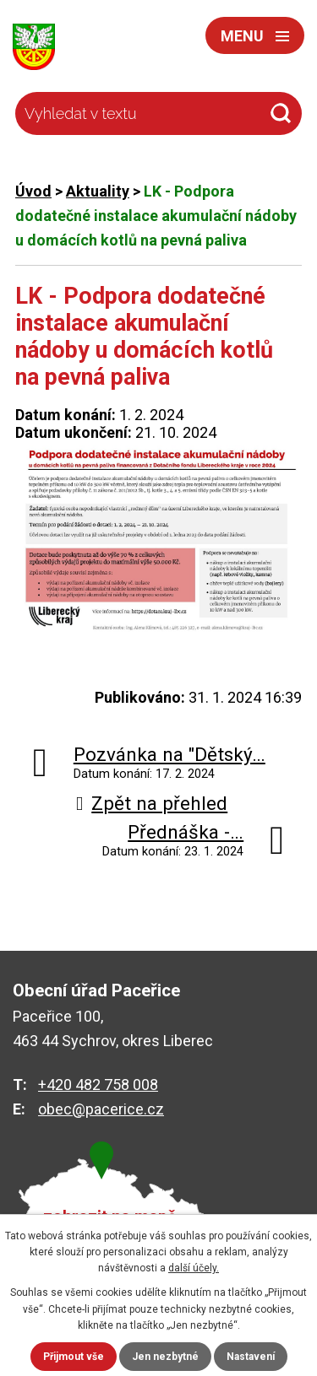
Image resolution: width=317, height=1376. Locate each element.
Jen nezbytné (165, 1357)
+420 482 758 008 (98, 1084)
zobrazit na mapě (110, 1217)
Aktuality (97, 191)
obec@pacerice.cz (101, 1109)
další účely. (193, 1268)
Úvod (33, 191)
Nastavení (251, 1357)
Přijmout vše (73, 1357)
